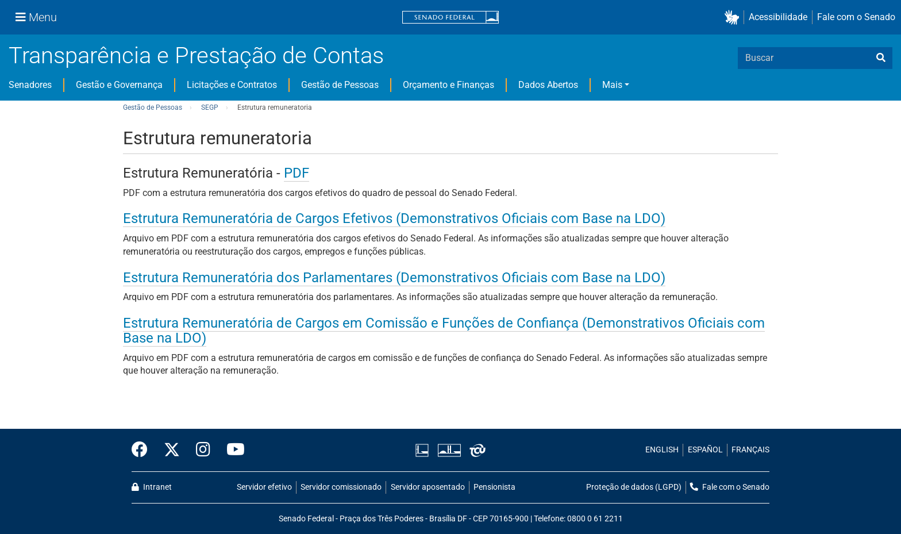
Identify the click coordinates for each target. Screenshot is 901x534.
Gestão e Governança (119, 84)
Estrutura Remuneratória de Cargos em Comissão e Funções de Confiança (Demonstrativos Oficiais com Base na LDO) (444, 330)
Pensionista (494, 487)
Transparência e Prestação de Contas (196, 55)
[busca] (880, 58)
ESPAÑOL (705, 450)
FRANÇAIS (750, 450)
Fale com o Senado (856, 16)
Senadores (30, 84)
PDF (296, 173)
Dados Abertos (548, 84)
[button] (734, 17)
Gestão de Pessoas (340, 84)
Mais (612, 84)
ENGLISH (662, 450)
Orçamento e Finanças (448, 84)
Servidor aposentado (428, 487)
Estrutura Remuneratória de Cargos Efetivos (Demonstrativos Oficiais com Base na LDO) (394, 218)
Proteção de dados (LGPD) (633, 487)
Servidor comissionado (341, 487)
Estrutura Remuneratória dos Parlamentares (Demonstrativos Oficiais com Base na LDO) (394, 278)
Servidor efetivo (264, 487)
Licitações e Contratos (232, 84)
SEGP (209, 107)
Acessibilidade (778, 16)
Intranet (152, 487)
